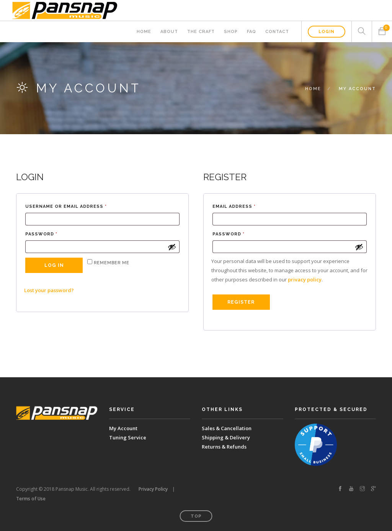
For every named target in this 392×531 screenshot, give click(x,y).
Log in (54, 265)
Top (196, 516)
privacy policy (305, 279)
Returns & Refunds (224, 446)
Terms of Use (31, 498)
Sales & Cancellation (227, 428)
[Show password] (172, 247)
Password (53, 233)
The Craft (201, 31)
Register (241, 302)
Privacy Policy (153, 489)
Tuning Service (127, 437)
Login (326, 31)
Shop (231, 31)
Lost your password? (49, 290)
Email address (246, 205)
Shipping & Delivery (226, 437)
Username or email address (78, 205)
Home (144, 31)
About (169, 31)
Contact (277, 31)
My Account (123, 428)
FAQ (251, 31)
